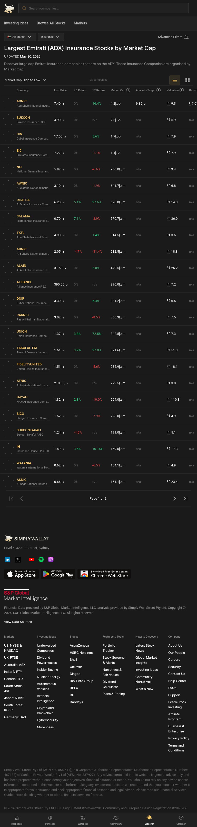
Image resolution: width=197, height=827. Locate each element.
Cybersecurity (47, 720)
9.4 (171, 169)
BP (72, 695)
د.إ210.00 (61, 383)
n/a (94, 120)
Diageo (75, 674)
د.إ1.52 (59, 416)
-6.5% (96, 465)
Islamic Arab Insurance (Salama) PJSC (33, 221)
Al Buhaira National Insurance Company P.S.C (33, 253)
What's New (144, 689)
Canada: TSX (13, 679)
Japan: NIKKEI (14, 698)
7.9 (171, 136)
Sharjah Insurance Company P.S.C (33, 418)
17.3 (172, 449)
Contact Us (176, 674)
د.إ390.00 (61, 284)
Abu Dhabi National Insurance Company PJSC (33, 105)
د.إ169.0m (118, 449)
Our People (176, 653)
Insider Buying (47, 670)
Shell (73, 660)
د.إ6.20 (59, 202)
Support (174, 695)
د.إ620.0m (118, 202)
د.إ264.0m (118, 399)
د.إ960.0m (118, 169)
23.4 (172, 482)
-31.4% (97, 251)
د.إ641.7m (118, 186)
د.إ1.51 (59, 367)
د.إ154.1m (118, 465)
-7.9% (96, 416)
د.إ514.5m (118, 235)
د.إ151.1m (118, 482)
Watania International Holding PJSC (33, 467)
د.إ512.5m (118, 251)
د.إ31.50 (60, 268)
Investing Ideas (16, 23)
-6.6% (96, 169)
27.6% (96, 202)
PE (168, 103)
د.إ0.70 (59, 218)
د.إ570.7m (118, 218)
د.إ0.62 (59, 465)
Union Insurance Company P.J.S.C (33, 336)
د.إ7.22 (59, 153)
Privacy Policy (178, 738)
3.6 (171, 235)
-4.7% (78, 251)
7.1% (77, 218)
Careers (174, 660)
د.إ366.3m (118, 317)
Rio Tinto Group (81, 681)
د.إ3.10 (59, 186)
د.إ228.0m (118, 416)
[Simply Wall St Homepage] (9, 8)
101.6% (97, 449)
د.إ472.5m (118, 268)
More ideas (45, 727)
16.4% (96, 103)
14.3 (172, 202)
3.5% (77, 449)
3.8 (171, 383)
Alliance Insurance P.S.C (32, 286)
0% (76, 103)
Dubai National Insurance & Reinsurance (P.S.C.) (33, 303)
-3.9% (96, 218)
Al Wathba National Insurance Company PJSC (33, 188)
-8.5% (96, 317)
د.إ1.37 (59, 334)
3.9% (77, 350)
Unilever (76, 667)
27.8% (96, 350)
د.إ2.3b (116, 120)
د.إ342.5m (118, 334)
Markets (80, 23)
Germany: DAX (15, 717)
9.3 (171, 103)
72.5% (96, 334)
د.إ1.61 (59, 350)
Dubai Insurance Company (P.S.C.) (33, 138)
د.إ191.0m (118, 432)
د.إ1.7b (116, 136)
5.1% (77, 202)
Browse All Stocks (51, 23)
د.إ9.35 (141, 103)
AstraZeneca (79, 646)
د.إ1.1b (116, 153)
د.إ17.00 (60, 136)
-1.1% (96, 153)
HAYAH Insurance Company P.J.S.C (33, 401)
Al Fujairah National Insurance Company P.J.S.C (33, 385)
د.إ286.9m (118, 367)
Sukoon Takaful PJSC (30, 434)
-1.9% (96, 186)
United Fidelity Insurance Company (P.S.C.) (33, 369)
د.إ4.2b (116, 103)
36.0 (172, 218)
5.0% (96, 268)
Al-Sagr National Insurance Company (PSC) (33, 484)
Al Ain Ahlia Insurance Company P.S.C (33, 270)
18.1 (172, 366)
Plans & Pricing (114, 694)
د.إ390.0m (118, 284)
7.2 (171, 284)
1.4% (96, 235)
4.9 (171, 416)
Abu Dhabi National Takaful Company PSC (33, 237)
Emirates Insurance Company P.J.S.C (33, 155)
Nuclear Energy (48, 677)
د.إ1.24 (59, 432)
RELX (74, 688)
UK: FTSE (11, 658)
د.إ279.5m (118, 383)
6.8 (171, 185)
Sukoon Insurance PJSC (31, 122)
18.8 (172, 251)
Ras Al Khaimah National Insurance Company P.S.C (33, 319)
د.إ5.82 (59, 169)
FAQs (172, 688)
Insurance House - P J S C (33, 451)
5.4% (96, 301)
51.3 (172, 350)
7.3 (171, 334)
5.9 (171, 120)
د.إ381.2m (118, 301)
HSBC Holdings (81, 653)
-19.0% (97, 399)
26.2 (172, 268)
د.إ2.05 (59, 251)
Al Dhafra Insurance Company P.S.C (33, 204)
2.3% (77, 399)
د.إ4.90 (59, 120)
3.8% (77, 334)
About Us (175, 646)
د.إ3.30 (59, 301)
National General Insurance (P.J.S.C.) (33, 171)
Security (174, 667)
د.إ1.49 (59, 449)
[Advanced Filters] (173, 37)
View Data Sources (18, 622)
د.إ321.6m (118, 350)
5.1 (171, 432)
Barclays (76, 702)
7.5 (171, 317)
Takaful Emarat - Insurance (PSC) (33, 352)
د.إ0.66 (59, 482)
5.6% (96, 136)
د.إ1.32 (59, 399)
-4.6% (78, 432)
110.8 (173, 399)
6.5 (171, 301)
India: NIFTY (13, 672)
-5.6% (96, 367)
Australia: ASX (14, 665)
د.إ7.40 (59, 103)
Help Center (177, 681)
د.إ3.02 (59, 317)
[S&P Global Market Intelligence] (26, 595)
